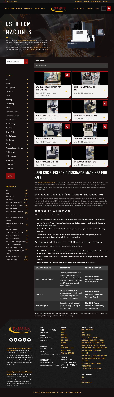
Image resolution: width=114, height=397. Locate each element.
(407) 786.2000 (10, 1)
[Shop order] (71, 65)
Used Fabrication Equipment (16, 242)
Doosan (64, 335)
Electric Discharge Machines (46, 182)
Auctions (86, 1)
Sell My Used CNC (79, 8)
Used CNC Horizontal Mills (15, 205)
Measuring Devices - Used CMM (15, 224)
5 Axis (8, 193)
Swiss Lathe (10, 196)
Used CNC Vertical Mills (14, 202)
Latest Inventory (11, 260)
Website (64, 357)
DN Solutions (66, 340)
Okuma (63, 343)
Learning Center (96, 1)
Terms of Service (75, 392)
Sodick (33, 49)
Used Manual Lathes (13, 239)
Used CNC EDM (11, 208)
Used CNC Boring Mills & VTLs (14, 212)
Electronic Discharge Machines (26, 40)
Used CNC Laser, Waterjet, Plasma (15, 218)
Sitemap (64, 368)
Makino (64, 345)
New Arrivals (28, 8)
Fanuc (46, 49)
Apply (10, 176)
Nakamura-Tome (67, 348)
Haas (63, 332)
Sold (7, 190)
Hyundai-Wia (66, 350)
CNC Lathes (10, 199)
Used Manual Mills (12, 235)
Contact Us (106, 1)
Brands (64, 327)
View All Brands (67, 353)
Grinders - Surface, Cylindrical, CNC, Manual (14, 231)
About (97, 8)
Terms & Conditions (69, 362)
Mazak (63, 330)
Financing (90, 8)
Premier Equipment (40, 47)
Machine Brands (40, 8)
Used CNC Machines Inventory (13, 8)
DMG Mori (64, 337)
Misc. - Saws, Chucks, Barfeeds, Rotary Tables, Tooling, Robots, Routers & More (15, 249)
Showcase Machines (13, 257)
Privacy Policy (67, 360)
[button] (103, 8)
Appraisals (78, 1)
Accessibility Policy (69, 365)
